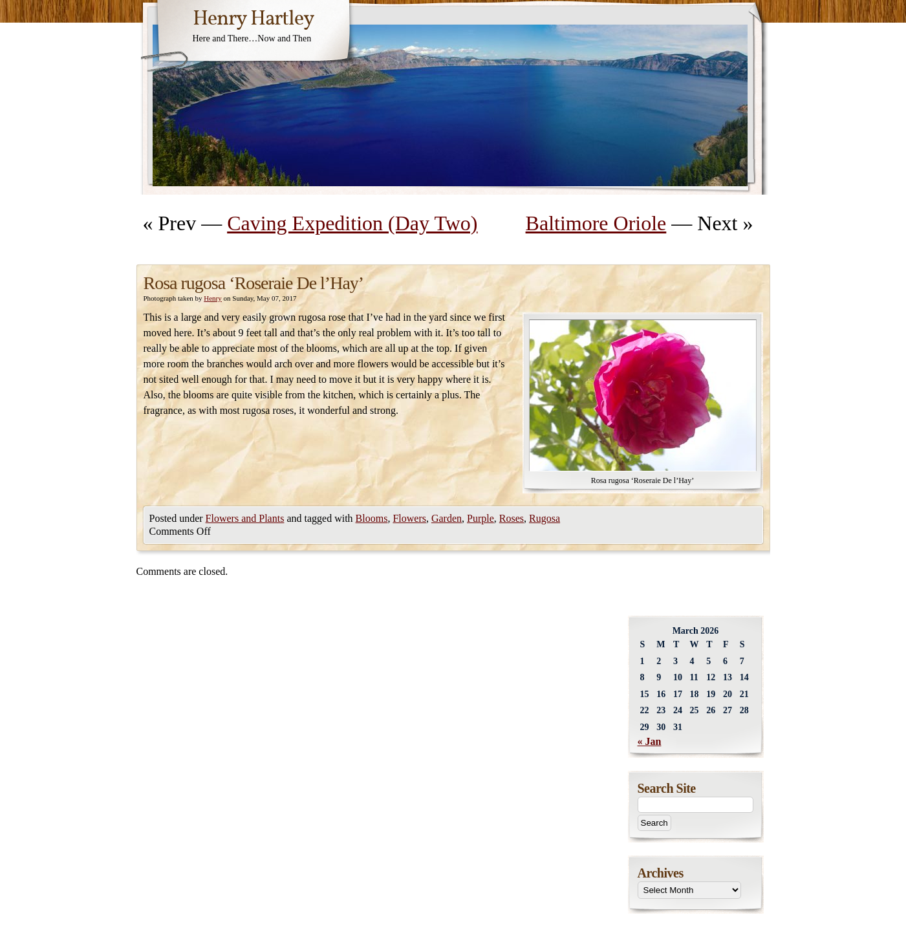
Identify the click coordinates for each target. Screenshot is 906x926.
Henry (213, 298)
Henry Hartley (253, 19)
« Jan (650, 741)
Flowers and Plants (245, 518)
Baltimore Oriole (596, 223)
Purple (480, 518)
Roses (511, 518)
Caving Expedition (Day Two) (352, 223)
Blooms (372, 518)
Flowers (409, 518)
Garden (446, 518)
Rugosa (544, 518)
